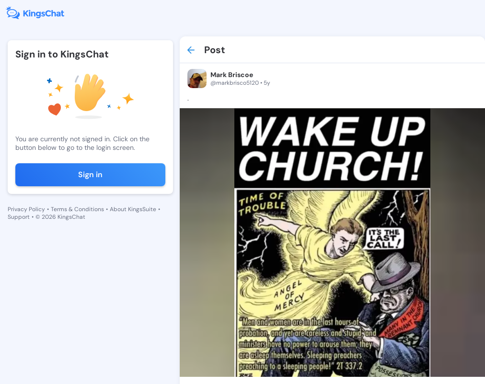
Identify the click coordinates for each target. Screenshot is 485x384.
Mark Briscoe (231, 74)
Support (19, 217)
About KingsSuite (133, 209)
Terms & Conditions (77, 209)
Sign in (90, 174)
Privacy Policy (26, 209)
